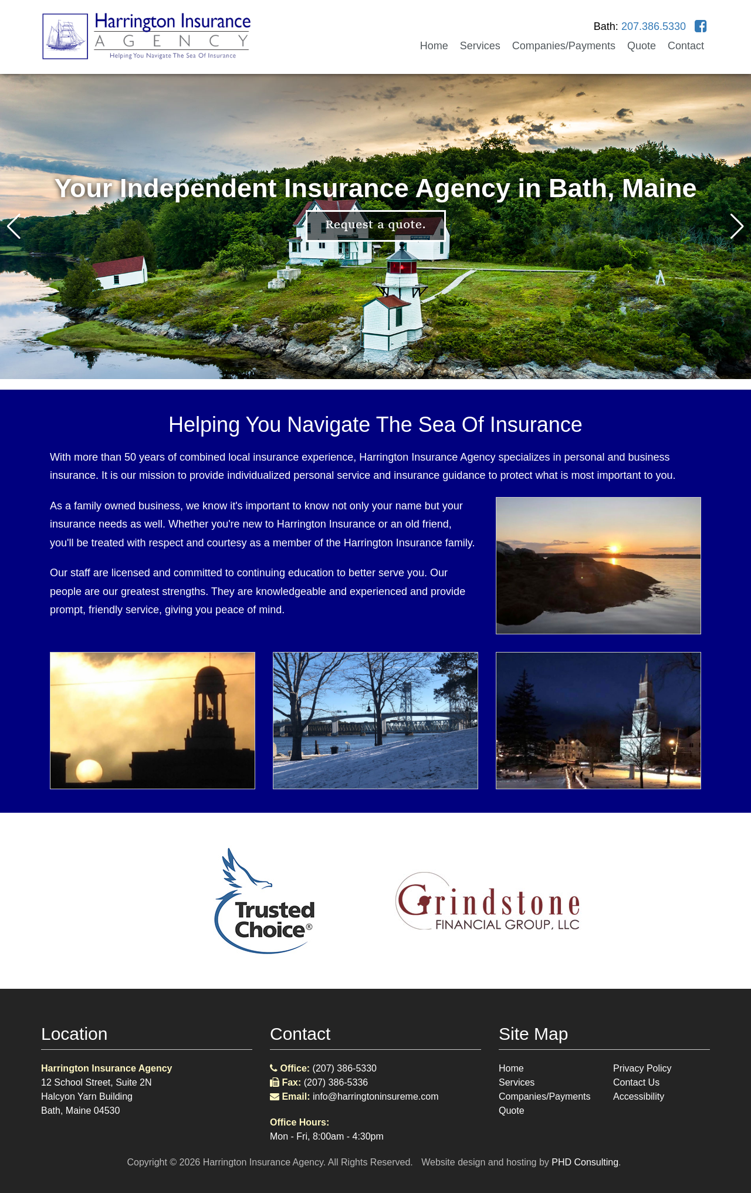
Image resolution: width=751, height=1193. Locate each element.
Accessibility (638, 1096)
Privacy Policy (642, 1068)
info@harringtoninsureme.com (376, 1096)
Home (434, 46)
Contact (686, 46)
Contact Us (636, 1082)
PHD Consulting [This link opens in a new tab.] (585, 1162)
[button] (737, 226)
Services (480, 46)
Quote (641, 46)
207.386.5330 (653, 26)
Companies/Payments (563, 46)
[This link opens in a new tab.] (701, 26)
